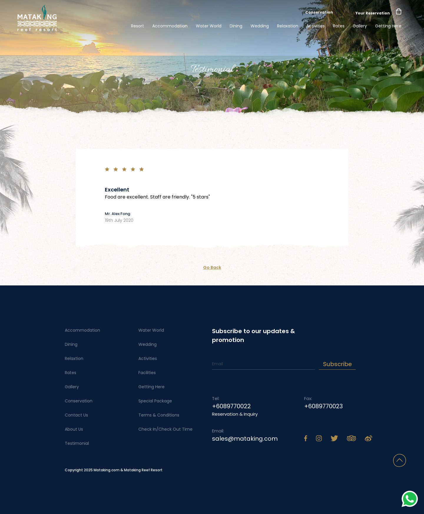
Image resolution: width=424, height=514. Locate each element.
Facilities (147, 373)
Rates (338, 26)
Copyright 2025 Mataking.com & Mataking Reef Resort (114, 469)
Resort (137, 26)
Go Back (212, 267)
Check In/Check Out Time (165, 429)
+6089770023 (323, 406)
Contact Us (76, 415)
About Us (74, 429)
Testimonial (77, 443)
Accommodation (170, 26)
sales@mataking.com (245, 438)
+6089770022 (231, 406)
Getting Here (388, 26)
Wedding (260, 26)
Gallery (360, 26)
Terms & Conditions (158, 415)
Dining (236, 26)
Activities (315, 26)
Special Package (155, 401)
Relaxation (287, 26)
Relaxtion (74, 358)
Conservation (319, 12)
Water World (208, 26)
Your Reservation (372, 13)
